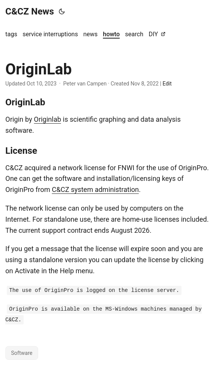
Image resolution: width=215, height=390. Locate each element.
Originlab (47, 119)
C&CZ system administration (95, 189)
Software (21, 353)
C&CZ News (29, 11)
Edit (167, 84)
